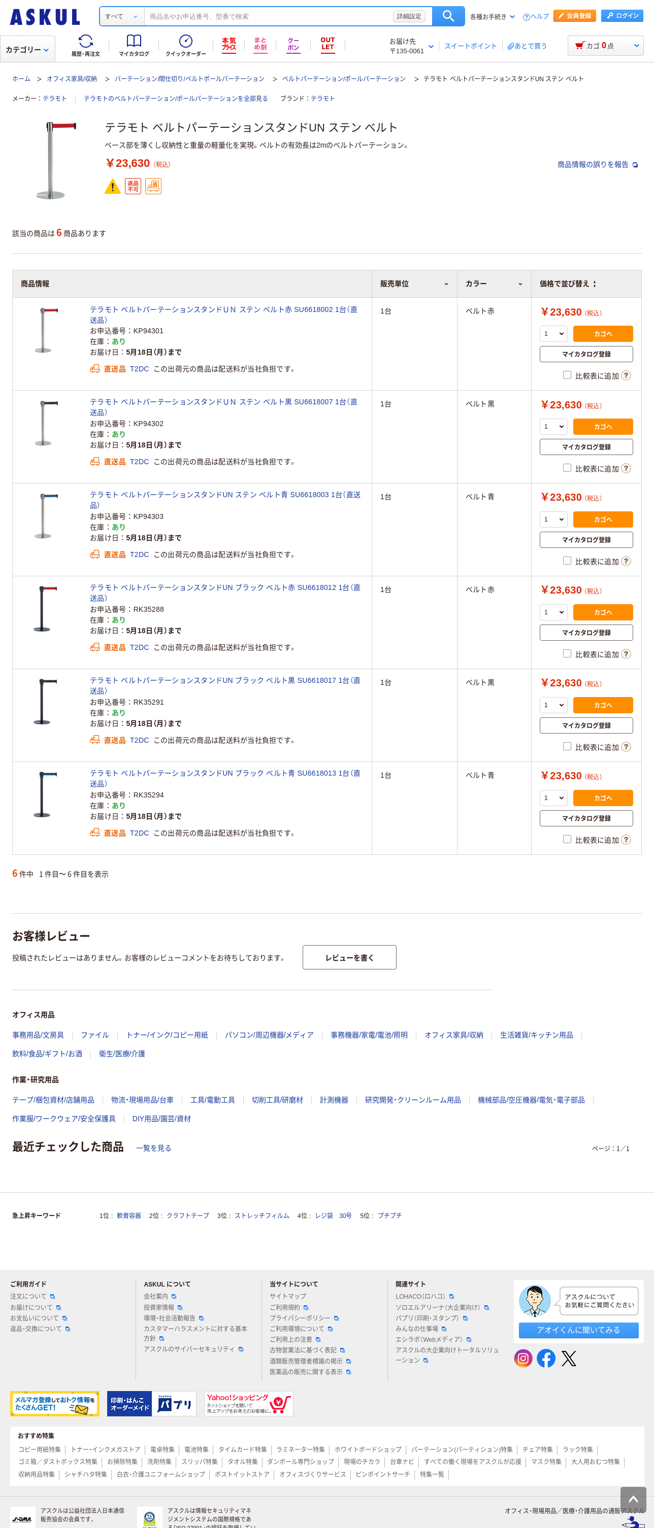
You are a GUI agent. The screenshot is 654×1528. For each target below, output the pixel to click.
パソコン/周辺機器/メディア (269, 1035)
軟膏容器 (129, 1216)
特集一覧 (432, 1474)
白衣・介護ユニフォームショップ (161, 1474)
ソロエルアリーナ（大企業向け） (442, 1307)
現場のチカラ (362, 1462)
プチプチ (390, 1216)
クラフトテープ (188, 1216)
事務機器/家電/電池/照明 (369, 1035)
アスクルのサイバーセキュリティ (193, 1349)
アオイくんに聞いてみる (578, 1330)
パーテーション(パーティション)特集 (462, 1449)
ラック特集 (578, 1449)
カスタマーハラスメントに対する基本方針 (195, 1334)
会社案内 (160, 1296)
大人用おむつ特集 (595, 1462)
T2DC (139, 369)
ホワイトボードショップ (368, 1449)
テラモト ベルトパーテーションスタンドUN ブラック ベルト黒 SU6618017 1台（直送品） (225, 685)
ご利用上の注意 (295, 1339)
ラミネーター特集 (300, 1449)
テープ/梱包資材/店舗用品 (53, 1100)
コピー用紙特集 (39, 1449)
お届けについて (35, 1307)
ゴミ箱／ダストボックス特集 (57, 1462)
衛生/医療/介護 (122, 1054)
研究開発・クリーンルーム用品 (413, 1100)
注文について (32, 1296)
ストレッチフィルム (262, 1216)
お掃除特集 (122, 1462)
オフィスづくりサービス (312, 1474)
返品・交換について (40, 1329)
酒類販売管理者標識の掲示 (310, 1361)
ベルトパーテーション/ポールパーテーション (344, 79)
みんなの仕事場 (421, 1329)
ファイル (95, 1035)
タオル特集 (242, 1462)
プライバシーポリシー (304, 1318)
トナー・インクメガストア (106, 1449)
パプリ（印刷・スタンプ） (432, 1318)
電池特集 (196, 1449)
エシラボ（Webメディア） (433, 1339)
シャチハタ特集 (85, 1474)
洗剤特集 (159, 1462)
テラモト (55, 98)
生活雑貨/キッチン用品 (536, 1035)
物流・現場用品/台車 (142, 1100)
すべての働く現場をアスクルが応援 (472, 1462)
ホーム (21, 79)
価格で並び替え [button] (568, 284)
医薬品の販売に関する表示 (310, 1372)
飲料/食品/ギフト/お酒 (47, 1054)
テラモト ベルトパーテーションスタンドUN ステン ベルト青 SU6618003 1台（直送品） (225, 500)
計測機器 (334, 1100)
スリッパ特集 (199, 1462)
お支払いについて (38, 1318)
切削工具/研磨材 (278, 1100)
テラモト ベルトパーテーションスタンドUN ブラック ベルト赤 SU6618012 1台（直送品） (225, 592)
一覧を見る (154, 1148)
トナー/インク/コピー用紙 (167, 1035)
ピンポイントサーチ (382, 1474)
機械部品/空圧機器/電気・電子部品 (531, 1100)
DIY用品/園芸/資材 (162, 1119)
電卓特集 (162, 1449)
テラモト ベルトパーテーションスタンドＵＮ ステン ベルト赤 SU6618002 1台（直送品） (223, 314)
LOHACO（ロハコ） (425, 1296)
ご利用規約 (289, 1307)
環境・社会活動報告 (174, 1318)
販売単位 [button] (414, 284)
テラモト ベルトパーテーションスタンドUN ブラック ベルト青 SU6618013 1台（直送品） (225, 778)
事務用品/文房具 (38, 1035)
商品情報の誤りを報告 (598, 164)
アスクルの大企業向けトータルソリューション (447, 1355)
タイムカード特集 (242, 1449)
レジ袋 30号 (333, 1216)
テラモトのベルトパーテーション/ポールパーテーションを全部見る (176, 98)
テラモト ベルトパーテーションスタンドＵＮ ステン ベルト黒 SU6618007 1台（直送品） (223, 407)
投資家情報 (163, 1307)
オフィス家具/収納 (72, 79)
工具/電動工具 (212, 1100)
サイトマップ (288, 1296)
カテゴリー (27, 50)
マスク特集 (546, 1462)
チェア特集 (537, 1449)
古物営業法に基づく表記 (307, 1350)
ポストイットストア (242, 1474)
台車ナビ (402, 1462)
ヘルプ (540, 17)
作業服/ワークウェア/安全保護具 (64, 1119)
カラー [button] (494, 284)
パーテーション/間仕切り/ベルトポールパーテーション (190, 79)
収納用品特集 (36, 1474)
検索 (448, 16)
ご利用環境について (301, 1329)
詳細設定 (409, 16)
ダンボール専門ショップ (300, 1462)
